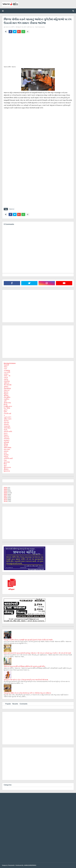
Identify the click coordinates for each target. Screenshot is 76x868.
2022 (5, 494)
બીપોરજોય (7, 428)
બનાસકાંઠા (7, 426)
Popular (8, 704)
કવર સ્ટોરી (7, 372)
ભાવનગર (6, 437)
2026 (5, 488)
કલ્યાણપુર (7, 370)
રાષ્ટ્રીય (6, 455)
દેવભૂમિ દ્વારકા (8, 406)
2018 (5, 501)
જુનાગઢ (6, 392)
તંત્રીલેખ (6, 399)
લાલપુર (6, 456)
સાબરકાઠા (7, 462)
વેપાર (5, 460)
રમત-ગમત (7, 449)
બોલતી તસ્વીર (8, 431)
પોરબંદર (6, 421)
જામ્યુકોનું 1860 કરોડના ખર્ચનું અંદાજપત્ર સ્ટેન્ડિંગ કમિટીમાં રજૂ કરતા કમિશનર (27, 693)
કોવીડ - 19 (7, 376)
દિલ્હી (5, 404)
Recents (15, 704)
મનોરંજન (6, 438)
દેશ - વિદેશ (7, 408)
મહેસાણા (6, 442)
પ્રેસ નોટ (6, 422)
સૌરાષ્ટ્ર (6, 469)
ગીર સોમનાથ (7, 385)
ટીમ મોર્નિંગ (7, 397)
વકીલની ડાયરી (8, 458)
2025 (5, 489)
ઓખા (5, 367)
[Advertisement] (38, 50)
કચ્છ (5, 368)
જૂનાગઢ (6, 394)
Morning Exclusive (10, 363)
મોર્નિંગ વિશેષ (7, 447)
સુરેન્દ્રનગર (7, 467)
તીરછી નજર (7, 403)
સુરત (5, 465)
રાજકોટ (6, 451)
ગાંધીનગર (6, 383)
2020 (5, 498)
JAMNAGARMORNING (30, 865)
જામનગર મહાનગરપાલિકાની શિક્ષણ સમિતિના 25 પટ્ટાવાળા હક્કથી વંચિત (24, 666)
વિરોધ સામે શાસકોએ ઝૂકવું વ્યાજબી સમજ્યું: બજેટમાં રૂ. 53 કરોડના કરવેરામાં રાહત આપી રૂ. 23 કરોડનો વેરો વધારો (37, 653)
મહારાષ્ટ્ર (6, 440)
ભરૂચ (5, 433)
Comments (23, 704)
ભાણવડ (6, 435)
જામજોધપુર (7, 388)
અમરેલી (6, 365)
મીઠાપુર (6, 444)
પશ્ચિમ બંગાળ (7, 419)
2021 (5, 496)
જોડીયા (6, 395)
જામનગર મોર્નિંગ (10, 27)
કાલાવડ (6, 374)
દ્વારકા (5, 410)
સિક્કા (5, 464)
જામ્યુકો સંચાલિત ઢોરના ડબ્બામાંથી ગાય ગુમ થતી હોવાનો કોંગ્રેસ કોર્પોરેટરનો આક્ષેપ (28, 640)
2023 (5, 493)
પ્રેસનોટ (6, 424)
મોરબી (6, 446)
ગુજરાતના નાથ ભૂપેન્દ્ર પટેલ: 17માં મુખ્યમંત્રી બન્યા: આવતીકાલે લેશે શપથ (26, 679)
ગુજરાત (6, 386)
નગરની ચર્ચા (7, 413)
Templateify (11, 865)
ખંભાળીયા (7, 381)
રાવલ (5, 453)
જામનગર (31, 27)
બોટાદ (5, 430)
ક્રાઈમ (6, 379)
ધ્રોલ (5, 412)
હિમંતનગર (7, 471)
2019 (5, 499)
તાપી (5, 401)
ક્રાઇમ (6, 377)
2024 (5, 491)
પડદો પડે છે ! (7, 417)
